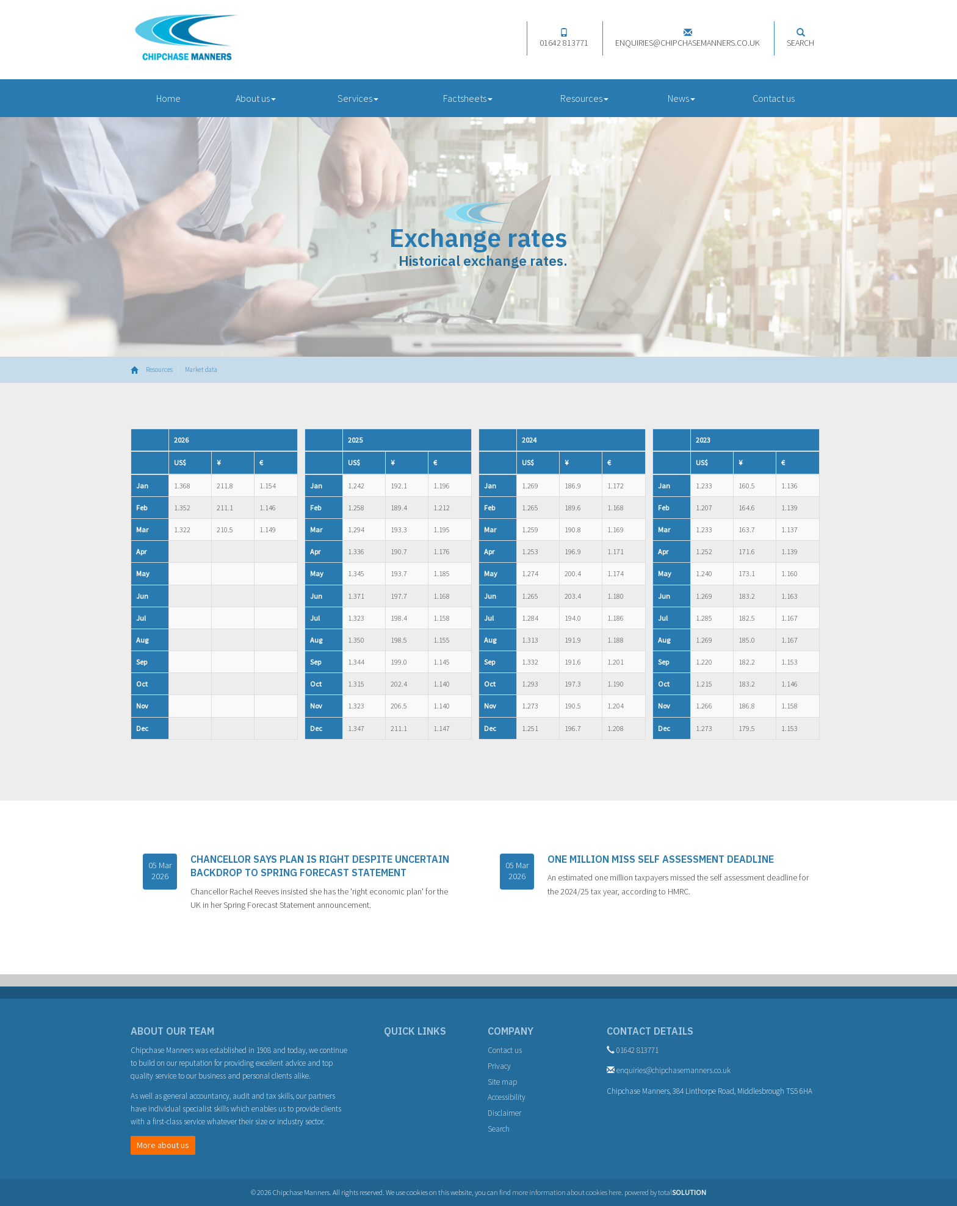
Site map (502, 1082)
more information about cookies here (566, 1192)
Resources (584, 98)
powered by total (665, 1192)
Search (800, 38)
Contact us (774, 98)
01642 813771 (564, 38)
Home (168, 98)
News (681, 98)
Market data (201, 369)
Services (358, 98)
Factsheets (468, 98)
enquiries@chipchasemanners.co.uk (687, 38)
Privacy (499, 1066)
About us (256, 98)
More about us (163, 1145)
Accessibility (506, 1097)
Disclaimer (504, 1113)
